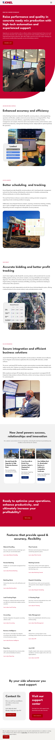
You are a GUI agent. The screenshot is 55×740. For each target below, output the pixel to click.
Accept (6, 736)
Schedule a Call (10, 714)
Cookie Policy (24, 732)
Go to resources (37, 715)
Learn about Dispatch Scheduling (36, 589)
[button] (50, 2)
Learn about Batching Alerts (10, 588)
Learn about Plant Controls (35, 555)
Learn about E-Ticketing (34, 605)
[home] (8, 2)
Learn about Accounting (9, 623)
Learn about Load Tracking (9, 607)
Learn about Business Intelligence (11, 640)
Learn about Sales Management (36, 623)
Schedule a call (7, 42)
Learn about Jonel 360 (34, 657)
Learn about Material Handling (10, 555)
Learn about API (32, 638)
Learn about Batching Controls (36, 572)
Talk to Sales (27, 518)
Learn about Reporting (8, 656)
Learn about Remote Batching (10, 570)
